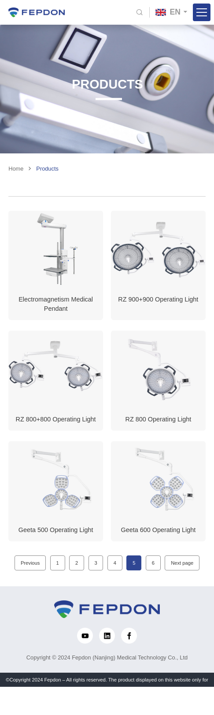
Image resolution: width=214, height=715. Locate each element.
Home (15, 172)
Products (47, 172)
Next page (182, 567)
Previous (30, 567)
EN (168, 11)
